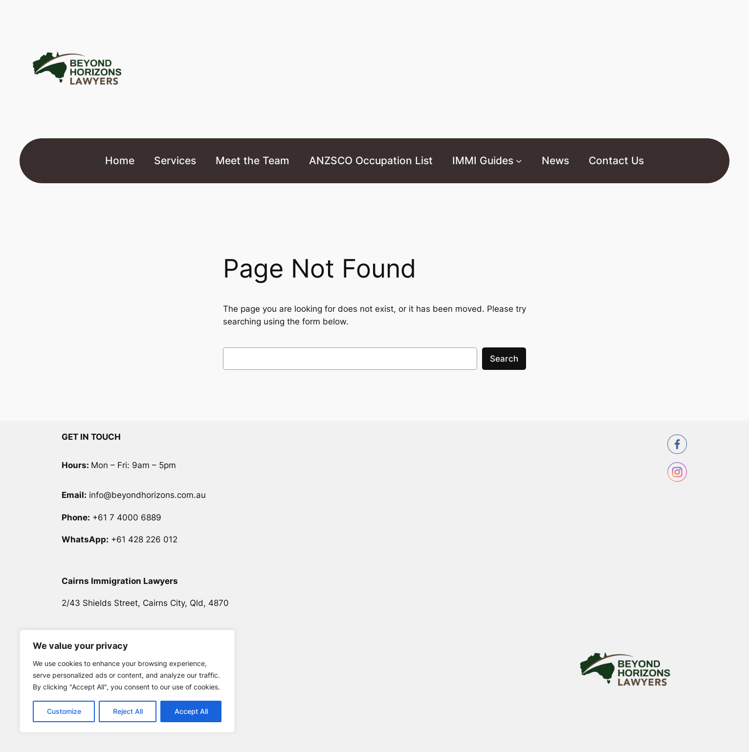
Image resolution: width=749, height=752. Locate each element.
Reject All (128, 711)
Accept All (191, 711)
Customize (64, 711)
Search (504, 359)
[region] (127, 681)
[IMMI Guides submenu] (519, 161)
